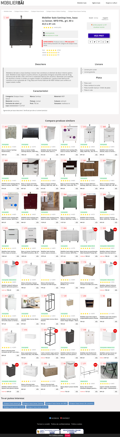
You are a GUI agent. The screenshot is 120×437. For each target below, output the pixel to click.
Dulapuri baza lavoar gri (12, 403)
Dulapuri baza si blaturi (22, 11)
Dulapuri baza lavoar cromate (14, 407)
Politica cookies (76, 424)
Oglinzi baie (96, 3)
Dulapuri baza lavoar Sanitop (77, 11)
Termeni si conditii (43, 424)
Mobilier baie (81, 3)
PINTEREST (65, 418)
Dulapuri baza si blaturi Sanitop (56, 11)
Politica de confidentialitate (60, 424)
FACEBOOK (54, 418)
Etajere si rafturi (111, 3)
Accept (67, 435)
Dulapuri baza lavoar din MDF (56, 403)
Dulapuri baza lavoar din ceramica (81, 403)
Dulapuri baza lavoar (37, 11)
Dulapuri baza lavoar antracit (37, 407)
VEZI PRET (99, 35)
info (18, 154)
